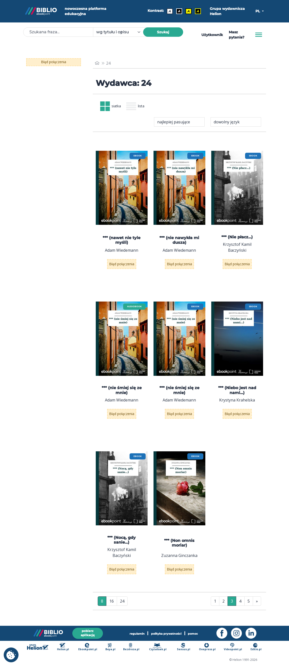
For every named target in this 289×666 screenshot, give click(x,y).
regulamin (131, 632)
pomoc (199, 632)
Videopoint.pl (233, 647)
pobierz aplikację (87, 632)
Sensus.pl (184, 647)
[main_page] (97, 63)
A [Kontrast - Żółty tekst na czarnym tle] (196, 11)
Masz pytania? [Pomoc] (236, 34)
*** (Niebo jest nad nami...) (237, 392)
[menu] (122, 190)
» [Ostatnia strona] (257, 603)
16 (111, 603)
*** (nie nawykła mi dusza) (179, 242)
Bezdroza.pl (133, 647)
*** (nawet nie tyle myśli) (121, 242)
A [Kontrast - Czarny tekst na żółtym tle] (187, 11)
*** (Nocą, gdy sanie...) (121, 542)
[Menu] (258, 34)
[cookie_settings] (11, 654)
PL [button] (258, 11)
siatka (112, 107)
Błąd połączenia (53, 62)
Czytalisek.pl (159, 647)
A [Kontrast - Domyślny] (168, 11)
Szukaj (163, 32)
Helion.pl (66, 647)
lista (141, 107)
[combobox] (121, 32)
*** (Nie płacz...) (237, 239)
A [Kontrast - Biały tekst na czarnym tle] (178, 11)
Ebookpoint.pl (90, 647)
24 (122, 603)
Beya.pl (112, 647)
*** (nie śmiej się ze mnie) (122, 392)
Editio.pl (256, 647)
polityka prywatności (167, 632)
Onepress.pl (207, 647)
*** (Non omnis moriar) (179, 545)
